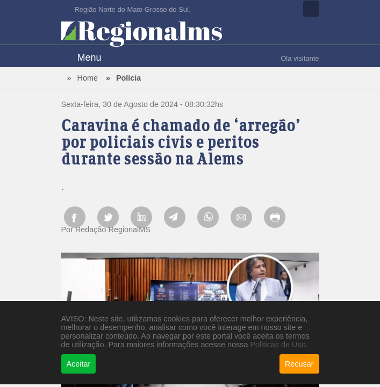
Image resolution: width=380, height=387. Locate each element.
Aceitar (79, 364)
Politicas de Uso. (278, 344)
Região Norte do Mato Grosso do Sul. (133, 9)
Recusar (299, 364)
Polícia (128, 78)
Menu (89, 57)
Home (87, 78)
